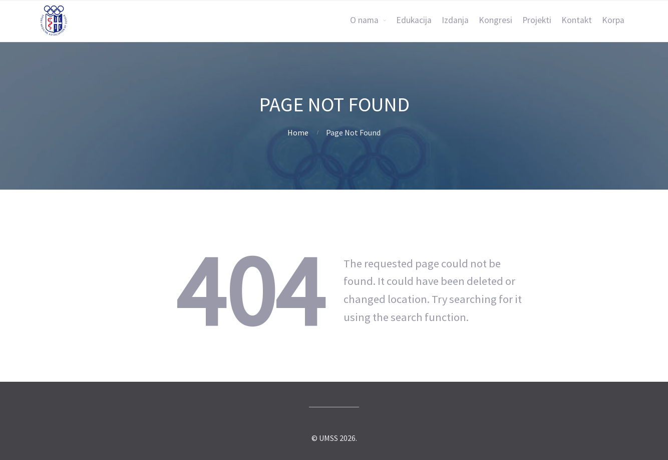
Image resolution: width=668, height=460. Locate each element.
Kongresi (495, 20)
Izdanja (455, 20)
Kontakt (576, 20)
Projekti (536, 20)
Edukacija (414, 20)
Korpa (613, 20)
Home (297, 132)
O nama (364, 20)
